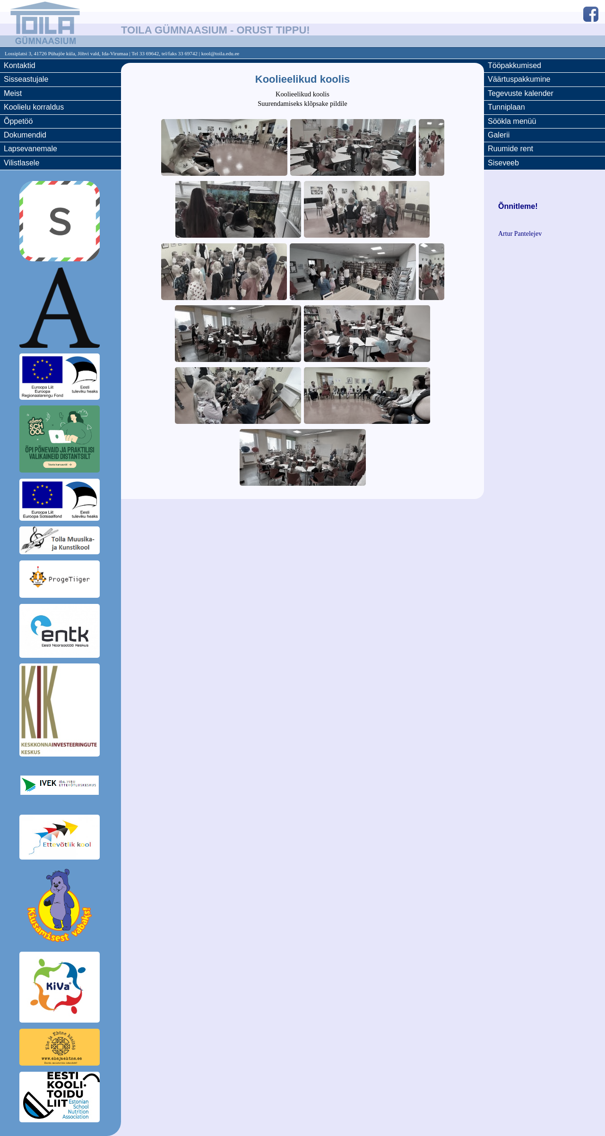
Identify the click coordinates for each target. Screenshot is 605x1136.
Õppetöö (18, 121)
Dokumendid (25, 135)
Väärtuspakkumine (519, 79)
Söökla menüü (512, 121)
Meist (13, 93)
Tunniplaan (506, 107)
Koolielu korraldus (34, 107)
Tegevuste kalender (520, 93)
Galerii (499, 135)
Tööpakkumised (514, 65)
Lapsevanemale (30, 149)
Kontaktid (19, 65)
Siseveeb (503, 163)
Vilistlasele (21, 163)
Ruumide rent (510, 149)
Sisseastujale (26, 79)
